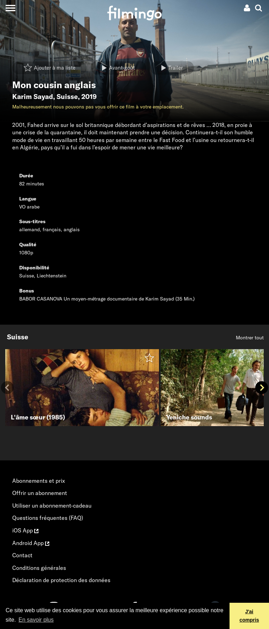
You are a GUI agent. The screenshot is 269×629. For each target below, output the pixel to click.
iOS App (25, 530)
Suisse (67, 96)
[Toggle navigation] (10, 8)
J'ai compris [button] (249, 616)
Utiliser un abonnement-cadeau (52, 505)
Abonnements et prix (38, 480)
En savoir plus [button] (36, 620)
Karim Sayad (32, 96)
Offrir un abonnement (39, 492)
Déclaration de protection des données (61, 580)
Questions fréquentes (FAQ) (47, 517)
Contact (22, 555)
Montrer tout (250, 337)
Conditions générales (39, 567)
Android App (30, 542)
